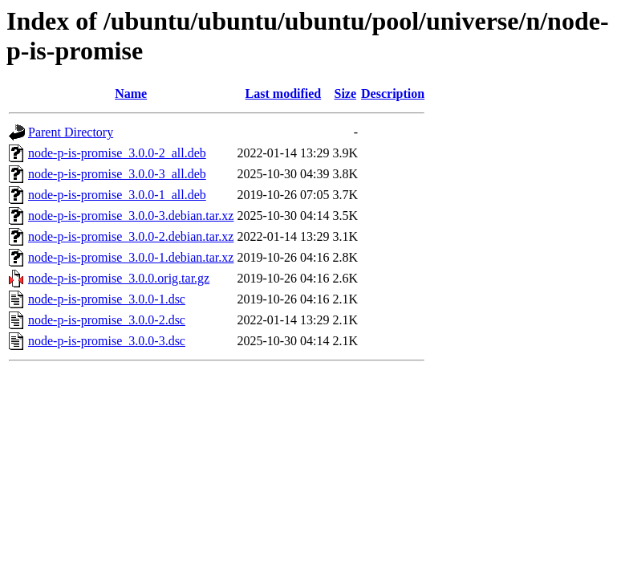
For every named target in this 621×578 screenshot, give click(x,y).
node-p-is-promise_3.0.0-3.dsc (106, 341)
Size (345, 93)
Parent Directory (70, 132)
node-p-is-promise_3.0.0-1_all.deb (117, 194)
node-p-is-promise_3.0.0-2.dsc (106, 320)
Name (131, 93)
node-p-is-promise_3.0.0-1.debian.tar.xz (130, 257)
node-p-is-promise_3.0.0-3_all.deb (117, 174)
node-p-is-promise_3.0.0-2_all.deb (117, 153)
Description (392, 93)
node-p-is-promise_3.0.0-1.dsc (106, 299)
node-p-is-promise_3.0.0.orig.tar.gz (118, 278)
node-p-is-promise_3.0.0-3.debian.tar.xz (130, 215)
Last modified (284, 93)
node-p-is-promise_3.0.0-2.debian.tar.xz (130, 236)
